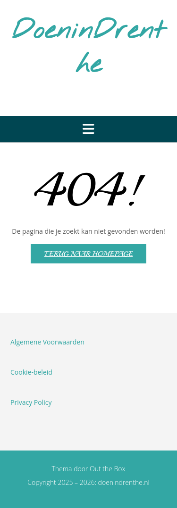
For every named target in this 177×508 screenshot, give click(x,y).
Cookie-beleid (31, 372)
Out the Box (108, 468)
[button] (88, 129)
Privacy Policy (30, 402)
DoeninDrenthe (88, 48)
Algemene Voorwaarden (47, 341)
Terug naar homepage (88, 253)
